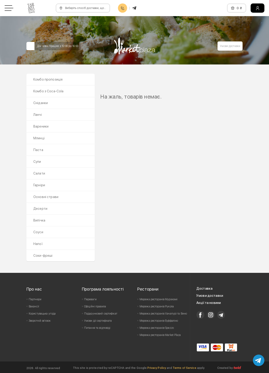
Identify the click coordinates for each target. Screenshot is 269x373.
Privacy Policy (156, 368)
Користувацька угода (42, 313)
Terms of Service (184, 368)
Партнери (35, 299)
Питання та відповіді (97, 327)
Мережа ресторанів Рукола (157, 306)
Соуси (38, 232)
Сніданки (40, 103)
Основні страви (45, 197)
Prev (106, 90)
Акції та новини (208, 303)
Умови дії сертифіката (98, 320)
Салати (39, 173)
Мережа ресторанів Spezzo (157, 327)
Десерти (40, 208)
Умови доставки (230, 46)
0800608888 (122, 8)
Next (236, 90)
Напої (38, 244)
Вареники (41, 126)
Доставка (204, 288)
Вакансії (34, 306)
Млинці (39, 138)
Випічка (39, 220)
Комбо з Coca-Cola (48, 91)
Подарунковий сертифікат (100, 313)
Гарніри (39, 185)
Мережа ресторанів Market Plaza (160, 335)
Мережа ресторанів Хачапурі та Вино (163, 313)
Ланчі (37, 115)
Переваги (90, 299)
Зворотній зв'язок (40, 320)
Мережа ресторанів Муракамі (158, 299)
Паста (38, 150)
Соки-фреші (42, 255)
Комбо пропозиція (48, 79)
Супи (37, 161)
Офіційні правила (95, 306)
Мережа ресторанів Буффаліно (159, 320)
